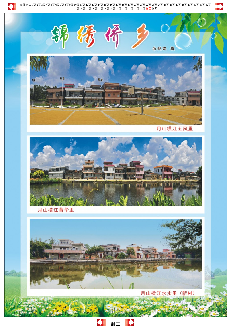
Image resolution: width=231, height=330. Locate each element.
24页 (160, 4)
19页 (130, 4)
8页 (67, 4)
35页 (88, 8)
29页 (190, 4)
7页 (62, 4)
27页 (178, 4)
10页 (76, 4)
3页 (43, 4)
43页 (136, 8)
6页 (57, 4)
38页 (106, 8)
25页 (166, 4)
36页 (94, 8)
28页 (184, 4)
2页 (39, 4)
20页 (136, 4)
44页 (142, 8)
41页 (124, 8)
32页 (208, 4)
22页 (148, 4)
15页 (106, 4)
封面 (22, 4)
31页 (202, 4)
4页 (48, 4)
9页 (71, 4)
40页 (118, 8)
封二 (28, 4)
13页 (94, 4)
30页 (196, 4)
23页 (154, 4)
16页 (112, 4)
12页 (88, 4)
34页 (82, 8)
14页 (100, 4)
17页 (118, 4)
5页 (53, 4)
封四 (154, 8)
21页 (142, 4)
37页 (100, 8)
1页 (34, 4)
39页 (112, 8)
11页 (82, 4)
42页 (130, 8)
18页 (124, 4)
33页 (76, 8)
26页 (172, 4)
